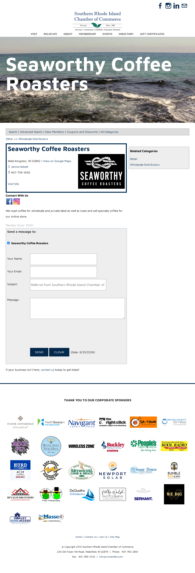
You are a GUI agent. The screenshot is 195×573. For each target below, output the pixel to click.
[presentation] (59, 334)
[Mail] (184, 6)
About (67, 33)
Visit (34, 33)
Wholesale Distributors (145, 164)
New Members (54, 132)
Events (107, 33)
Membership (87, 33)
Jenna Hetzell (19, 167)
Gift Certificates (152, 33)
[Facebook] (160, 6)
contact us (47, 370)
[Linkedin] (176, 6)
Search (13, 132)
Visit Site (13, 184)
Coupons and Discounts (82, 132)
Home (78, 536)
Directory (126, 33)
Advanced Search (31, 132)
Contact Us (91, 536)
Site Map (115, 536)
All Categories (109, 132)
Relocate (50, 33)
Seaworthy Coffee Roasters (49, 148)
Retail (133, 159)
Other (9, 139)
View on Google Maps (57, 161)
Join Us (103, 536)
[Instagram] (168, 6)
